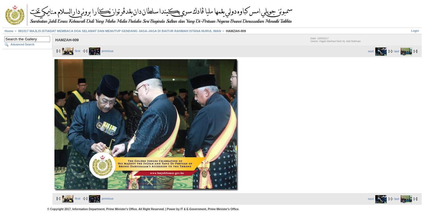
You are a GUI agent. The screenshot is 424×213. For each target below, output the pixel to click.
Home (9, 31)
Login (415, 30)
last (403, 51)
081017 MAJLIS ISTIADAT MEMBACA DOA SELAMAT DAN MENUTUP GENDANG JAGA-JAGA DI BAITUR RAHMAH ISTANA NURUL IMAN (119, 31)
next (377, 51)
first (71, 51)
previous (101, 51)
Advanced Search (22, 44)
